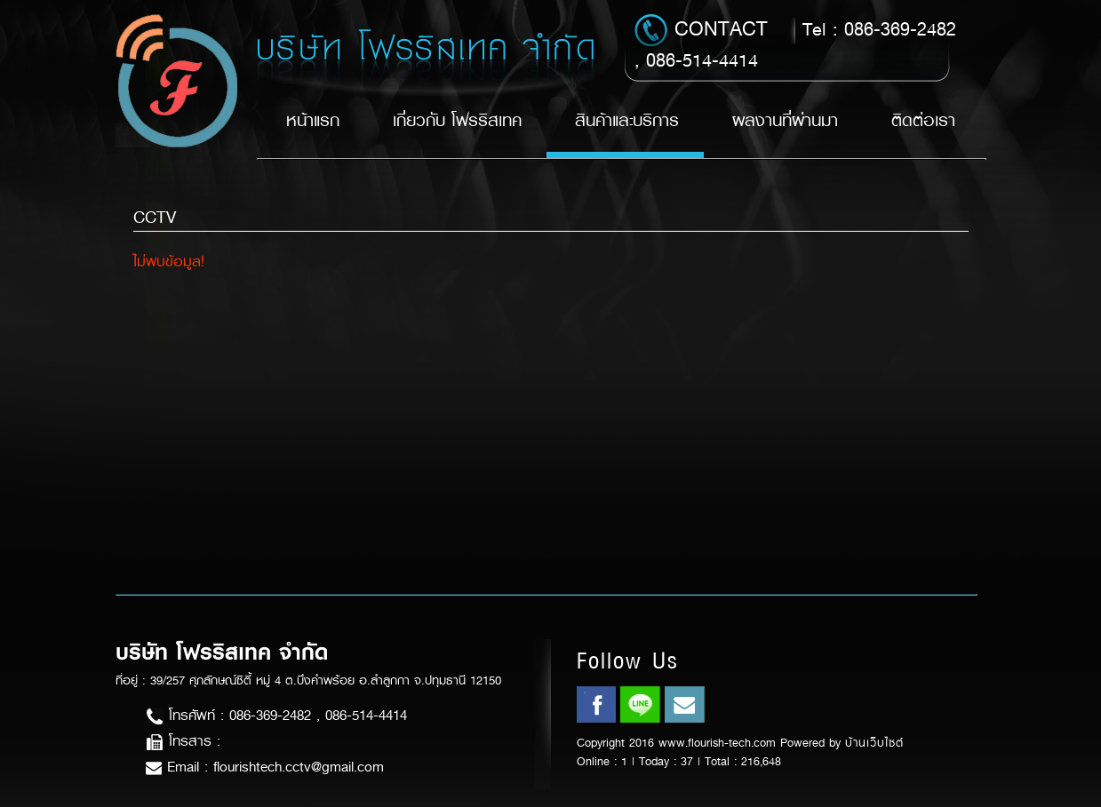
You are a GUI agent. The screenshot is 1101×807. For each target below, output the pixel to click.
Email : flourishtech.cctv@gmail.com (265, 767)
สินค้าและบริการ (627, 120)
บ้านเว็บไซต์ (874, 742)
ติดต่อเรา (923, 120)
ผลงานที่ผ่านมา (785, 120)
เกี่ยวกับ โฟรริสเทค (457, 120)
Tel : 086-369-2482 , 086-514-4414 (795, 43)
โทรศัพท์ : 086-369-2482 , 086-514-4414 (276, 715)
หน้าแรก (312, 120)
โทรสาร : (183, 741)
